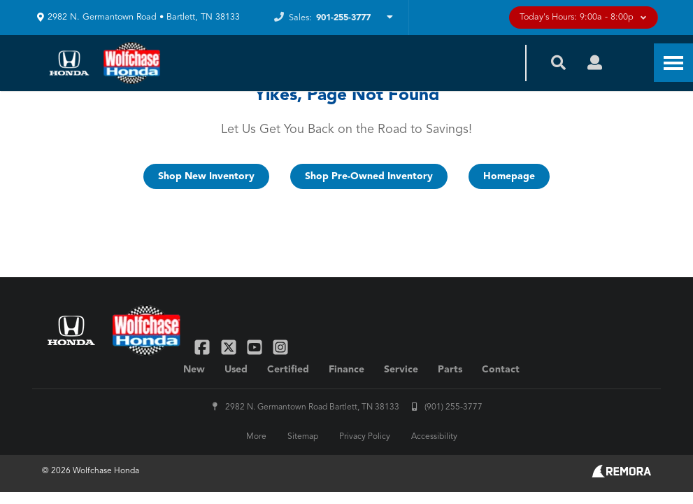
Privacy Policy (364, 437)
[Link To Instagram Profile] (280, 347)
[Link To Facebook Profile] (204, 347)
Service (401, 369)
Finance (346, 369)
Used (236, 369)
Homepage (509, 176)
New (194, 369)
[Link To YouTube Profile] (256, 347)
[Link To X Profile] (230, 347)
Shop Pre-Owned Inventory (369, 176)
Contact (501, 369)
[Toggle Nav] (673, 62)
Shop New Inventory (206, 176)
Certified (288, 369)
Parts (450, 369)
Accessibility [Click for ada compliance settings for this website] (434, 437)
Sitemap (302, 437)
